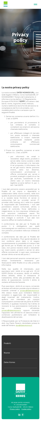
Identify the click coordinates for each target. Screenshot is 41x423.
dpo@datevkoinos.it (24, 325)
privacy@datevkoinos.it (29, 290)
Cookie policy (26, 409)
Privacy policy (15, 409)
